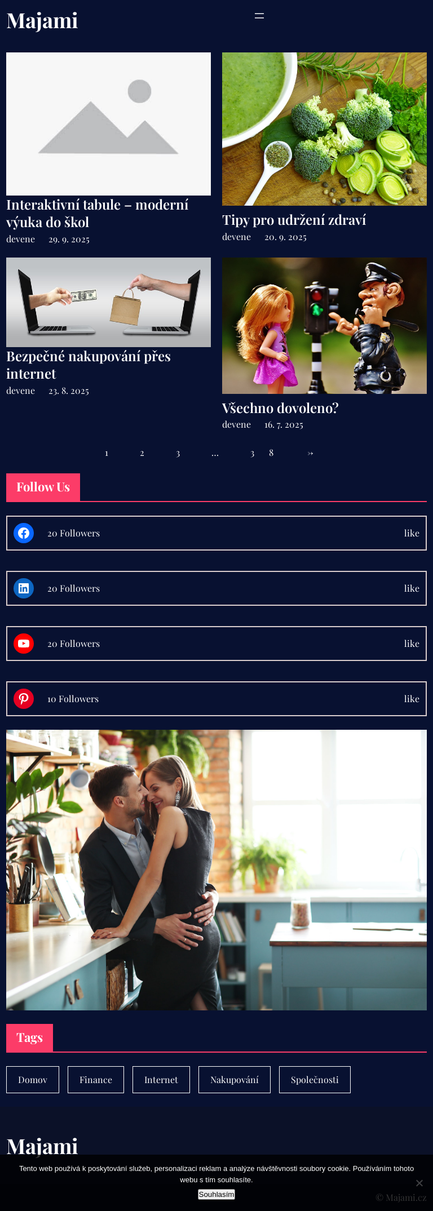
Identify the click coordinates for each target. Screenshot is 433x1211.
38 (269, 452)
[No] (419, 1182)
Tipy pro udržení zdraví (294, 219)
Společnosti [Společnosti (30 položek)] (315, 1079)
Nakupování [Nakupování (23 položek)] (234, 1079)
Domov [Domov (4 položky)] (32, 1079)
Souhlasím (217, 1194)
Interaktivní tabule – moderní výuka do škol (97, 213)
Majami (42, 19)
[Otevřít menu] (259, 16)
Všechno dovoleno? (280, 407)
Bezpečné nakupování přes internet (88, 364)
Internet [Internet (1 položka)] (161, 1079)
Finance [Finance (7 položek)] (95, 1079)
